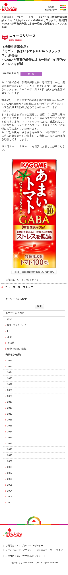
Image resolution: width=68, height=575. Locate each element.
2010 (9, 455)
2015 (9, 425)
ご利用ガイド (11, 546)
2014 (9, 431)
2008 (9, 467)
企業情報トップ (10, 17)
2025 (9, 366)
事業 (9, 337)
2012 (9, 443)
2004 (9, 491)
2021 (9, 390)
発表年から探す (13, 354)
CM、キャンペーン (17, 325)
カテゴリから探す (14, 313)
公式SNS (9, 556)
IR (8, 331)
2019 (45, 17)
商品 (9, 319)
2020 (9, 396)
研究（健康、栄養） (17, 349)
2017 (9, 414)
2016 (9, 419)
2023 (9, 378)
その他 (10, 343)
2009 (9, 461)
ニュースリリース (31, 17)
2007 (9, 473)
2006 (9, 479)
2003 (9, 496)
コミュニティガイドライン (50, 550)
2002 (9, 502)
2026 (9, 360)
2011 (9, 449)
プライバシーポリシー (32, 546)
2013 (9, 437)
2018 (9, 408)
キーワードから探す (16, 299)
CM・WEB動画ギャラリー (29, 556)
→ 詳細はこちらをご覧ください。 (21, 279)
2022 (9, 384)
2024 (9, 372)
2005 (9, 485)
